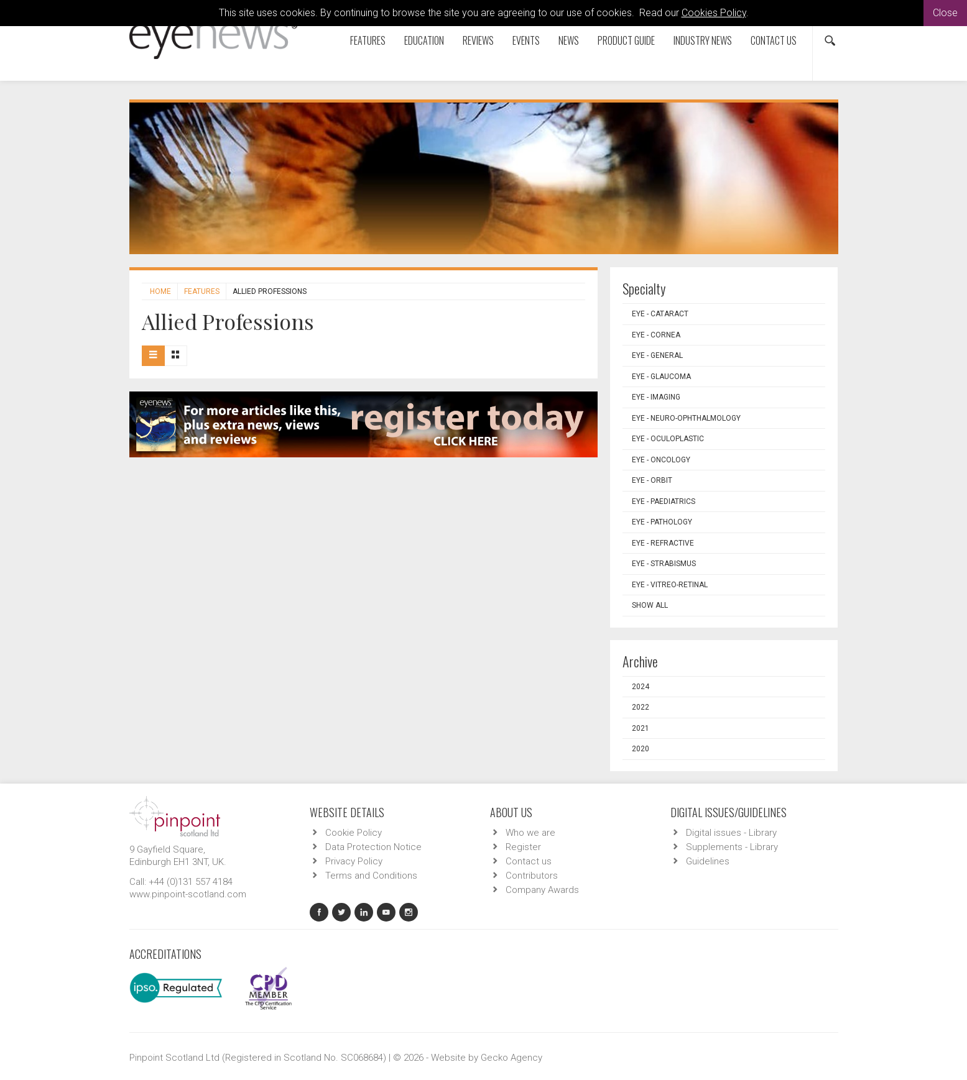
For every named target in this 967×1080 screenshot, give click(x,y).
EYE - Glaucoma (661, 376)
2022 (640, 707)
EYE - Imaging (656, 397)
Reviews (478, 40)
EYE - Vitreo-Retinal (670, 584)
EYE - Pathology (662, 522)
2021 (640, 728)
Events (526, 40)
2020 (640, 748)
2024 (640, 686)
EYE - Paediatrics (663, 501)
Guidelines (707, 861)
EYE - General (657, 355)
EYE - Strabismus (664, 563)
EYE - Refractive (663, 543)
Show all (650, 605)
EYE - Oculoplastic (668, 438)
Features (368, 40)
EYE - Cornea (656, 335)
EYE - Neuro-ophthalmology (686, 418)
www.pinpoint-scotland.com (187, 894)
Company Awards (542, 889)
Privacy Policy (353, 861)
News (568, 40)
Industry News (702, 40)
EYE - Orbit (652, 480)
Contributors (532, 875)
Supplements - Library (732, 847)
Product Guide (626, 40)
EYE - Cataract (660, 313)
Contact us (774, 40)
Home (160, 291)
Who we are (530, 832)
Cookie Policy (353, 832)
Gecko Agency (511, 1057)
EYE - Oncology (661, 459)
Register (523, 847)
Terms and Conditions (371, 875)
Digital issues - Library (731, 832)
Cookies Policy (714, 13)
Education (424, 40)
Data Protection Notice (373, 847)
